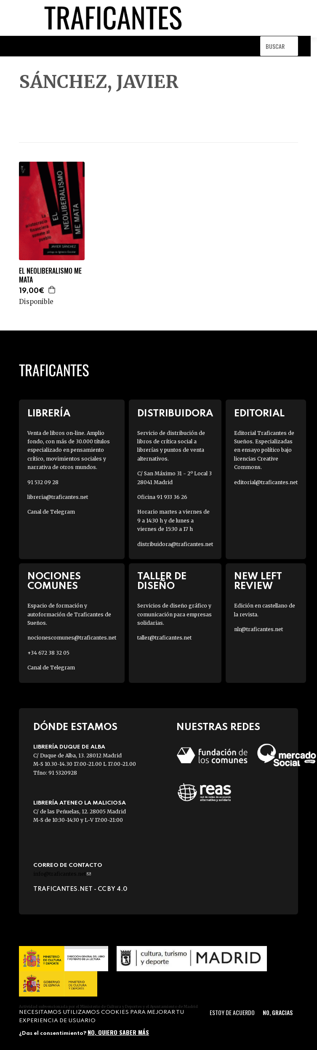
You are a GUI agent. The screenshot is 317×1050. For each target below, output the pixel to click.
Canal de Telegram (51, 512)
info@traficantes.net (62, 874)
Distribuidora (175, 413)
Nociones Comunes (54, 581)
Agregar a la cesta (52, 289)
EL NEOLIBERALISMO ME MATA (50, 275)
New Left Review (258, 581)
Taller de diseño (161, 581)
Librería (48, 413)
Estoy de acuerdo (232, 1012)
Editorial (259, 413)
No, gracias (278, 1012)
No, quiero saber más (118, 1032)
